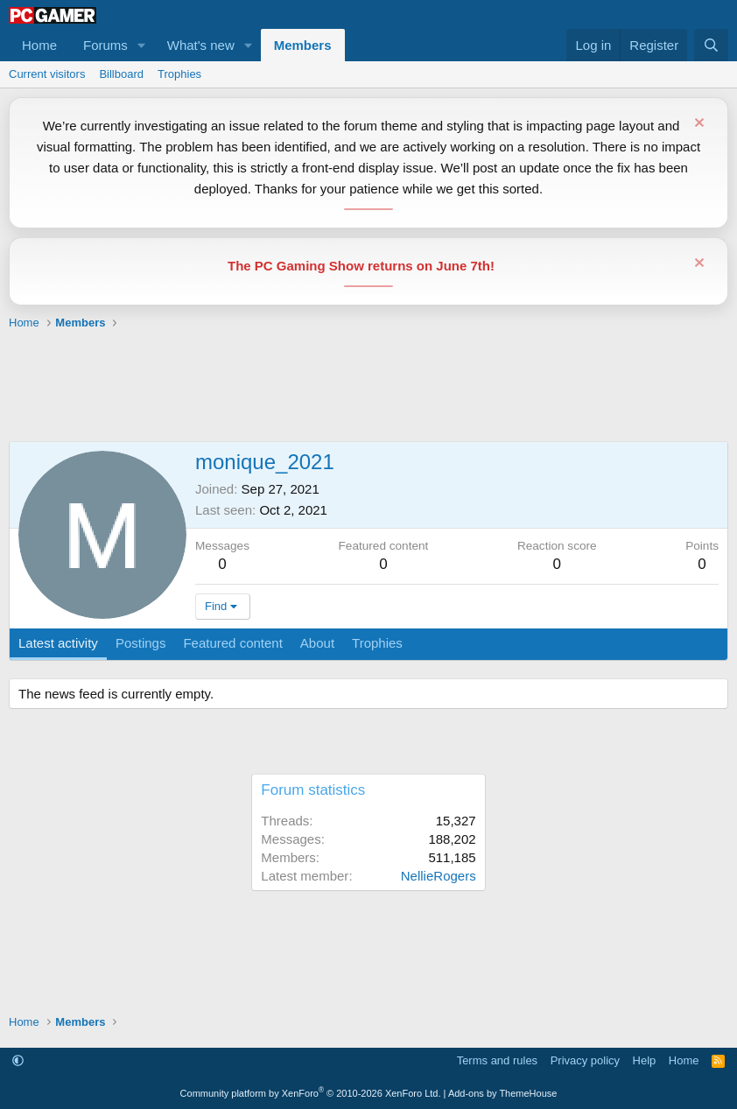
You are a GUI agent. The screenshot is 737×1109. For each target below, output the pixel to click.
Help (644, 1060)
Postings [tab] (141, 642)
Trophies (179, 74)
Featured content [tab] (232, 642)
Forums (105, 45)
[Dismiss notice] (697, 125)
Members (303, 45)
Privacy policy (585, 1060)
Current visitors (47, 74)
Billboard (121, 74)
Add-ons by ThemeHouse (503, 1093)
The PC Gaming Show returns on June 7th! (361, 265)
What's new (201, 45)
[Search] (711, 45)
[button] (142, 45)
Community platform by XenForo (310, 1093)
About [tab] (317, 642)
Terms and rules (497, 1060)
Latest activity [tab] (58, 642)
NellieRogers (438, 875)
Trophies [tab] (377, 642)
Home (39, 45)
